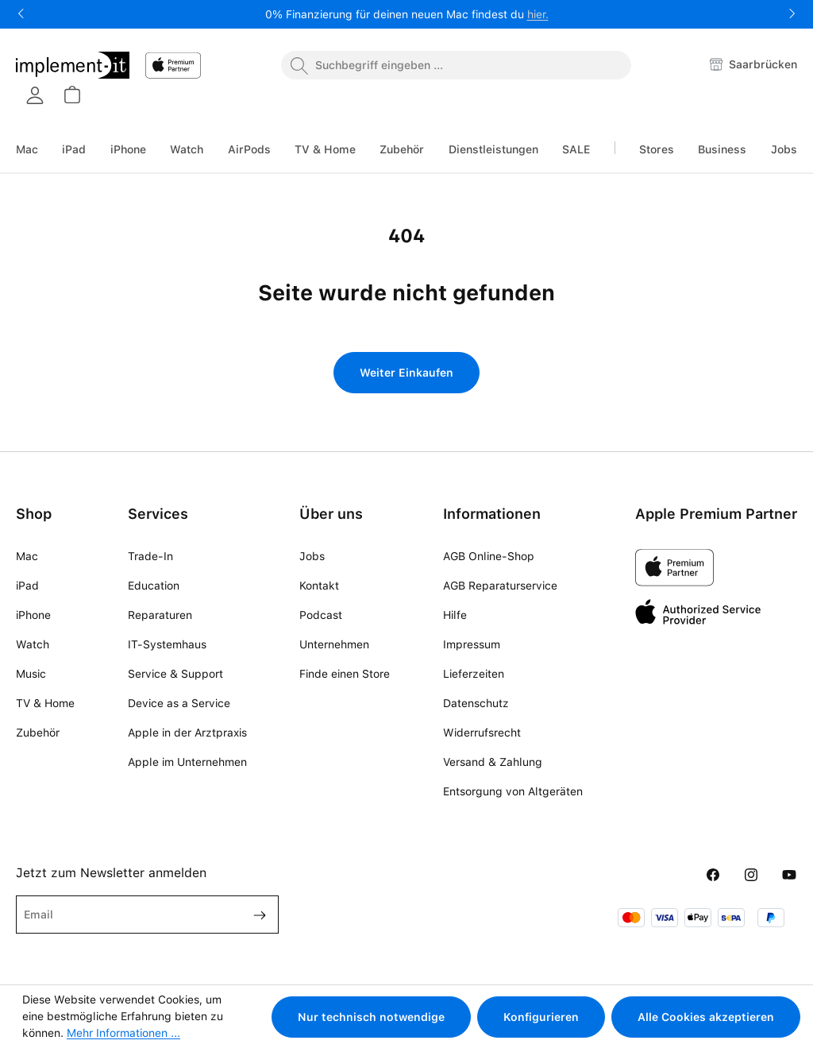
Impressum (471, 644)
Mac (27, 556)
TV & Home (45, 703)
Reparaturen (160, 615)
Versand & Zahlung (492, 762)
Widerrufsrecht (482, 732)
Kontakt (319, 585)
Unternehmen (334, 644)
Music (31, 673)
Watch (32, 644)
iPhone (33, 615)
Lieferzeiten (473, 673)
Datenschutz (476, 703)
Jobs (312, 556)
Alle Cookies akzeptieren (706, 1017)
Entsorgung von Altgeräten (513, 791)
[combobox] (456, 65)
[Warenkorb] (71, 94)
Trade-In (150, 556)
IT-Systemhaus (167, 644)
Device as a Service (179, 703)
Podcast (320, 615)
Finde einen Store (344, 673)
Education (153, 585)
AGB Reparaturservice (500, 585)
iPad (27, 585)
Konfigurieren (541, 1017)
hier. (538, 14)
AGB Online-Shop (488, 556)
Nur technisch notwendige (371, 1017)
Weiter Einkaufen (406, 372)
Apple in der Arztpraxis (187, 732)
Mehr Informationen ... (123, 1033)
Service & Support (175, 673)
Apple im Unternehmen (187, 762)
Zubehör (38, 732)
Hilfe (455, 615)
